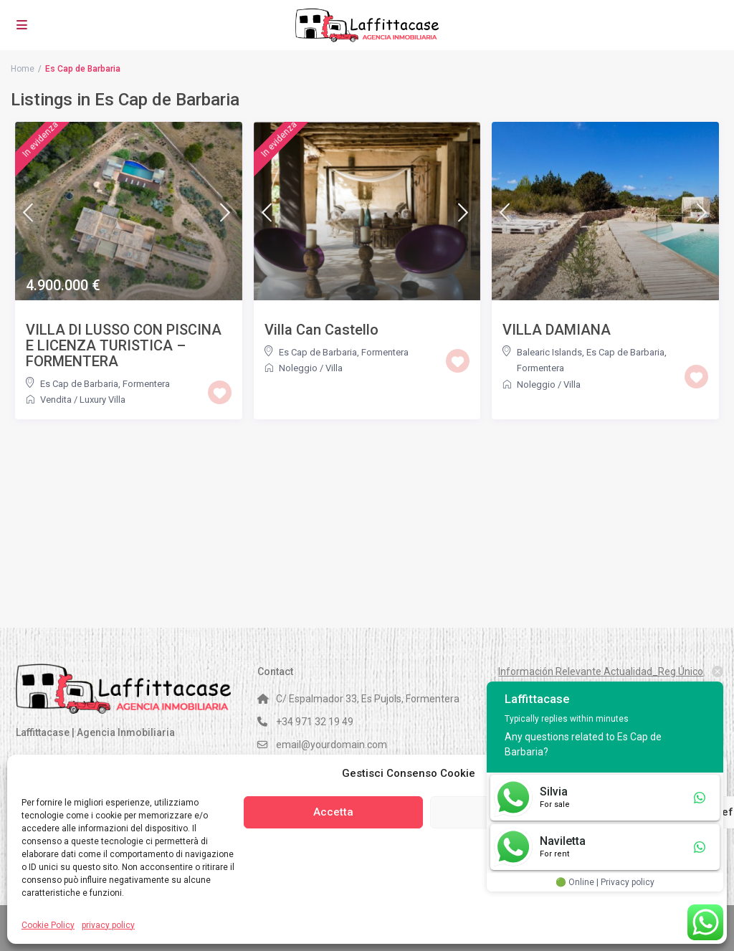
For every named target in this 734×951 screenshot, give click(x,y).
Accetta (333, 812)
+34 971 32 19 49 (314, 721)
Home (22, 69)
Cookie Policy (48, 925)
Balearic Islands (549, 352)
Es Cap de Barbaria (79, 383)
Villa (334, 368)
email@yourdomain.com (331, 744)
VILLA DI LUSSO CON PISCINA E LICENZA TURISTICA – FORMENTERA (123, 345)
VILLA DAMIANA (556, 330)
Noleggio (298, 368)
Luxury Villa (102, 399)
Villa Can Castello (321, 330)
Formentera (146, 383)
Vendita (56, 399)
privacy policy (108, 925)
